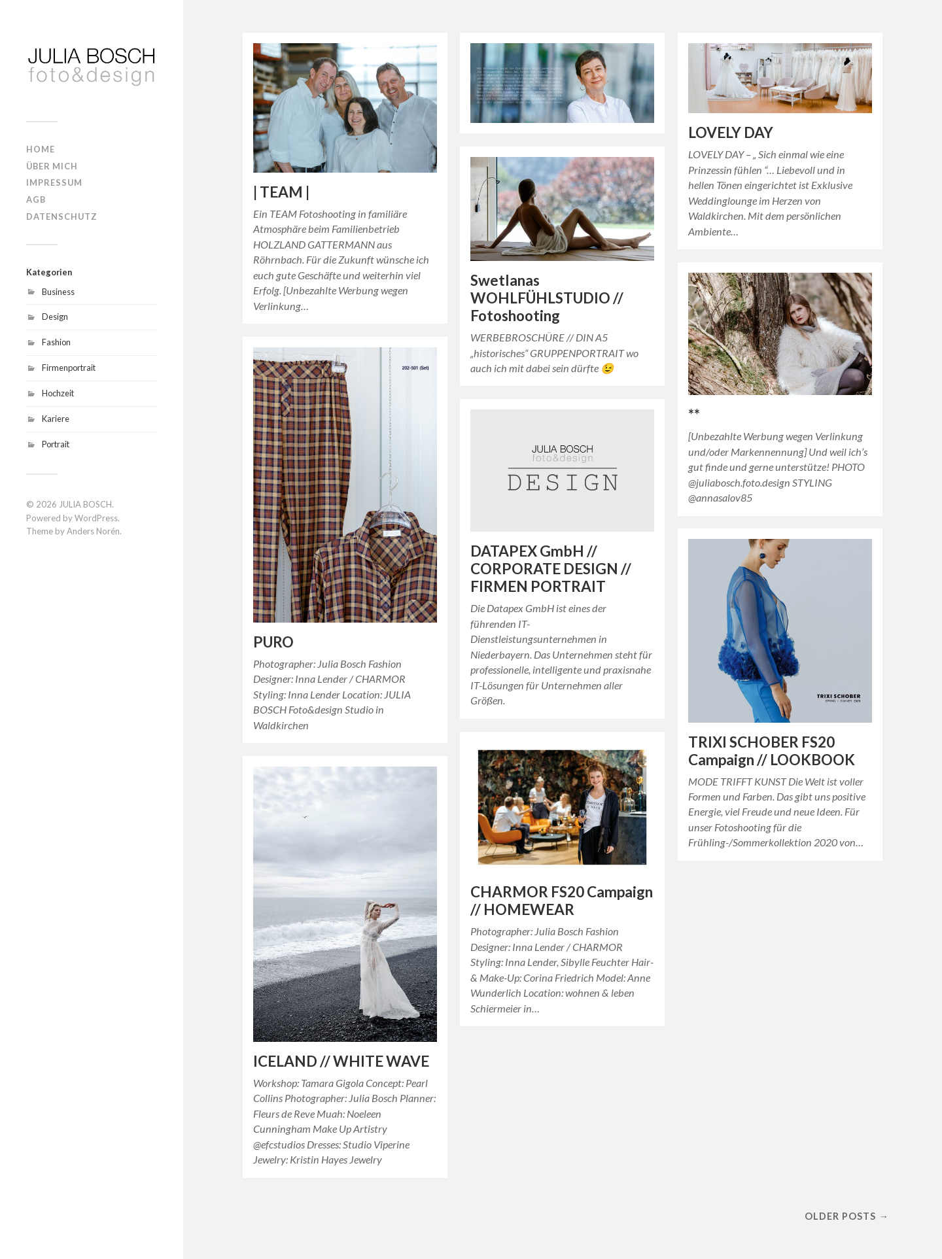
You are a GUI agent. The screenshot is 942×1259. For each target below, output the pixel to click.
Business (58, 291)
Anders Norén (93, 531)
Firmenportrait (69, 367)
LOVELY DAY (730, 132)
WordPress (96, 518)
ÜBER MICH (52, 166)
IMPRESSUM (54, 182)
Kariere (55, 418)
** (694, 414)
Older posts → (846, 1216)
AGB (36, 199)
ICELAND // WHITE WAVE (341, 1061)
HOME (40, 149)
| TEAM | (281, 192)
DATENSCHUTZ (61, 216)
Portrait (55, 444)
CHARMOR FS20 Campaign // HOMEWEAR (561, 900)
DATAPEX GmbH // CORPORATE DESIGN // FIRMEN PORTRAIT (550, 568)
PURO (273, 642)
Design (55, 316)
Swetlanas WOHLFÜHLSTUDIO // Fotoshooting (546, 297)
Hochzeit (58, 393)
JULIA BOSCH (85, 504)
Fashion (56, 342)
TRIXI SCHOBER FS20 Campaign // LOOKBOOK (771, 750)
